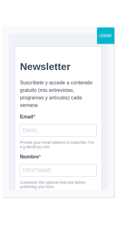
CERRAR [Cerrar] (106, 35)
